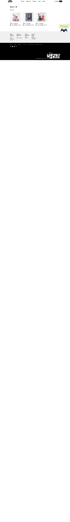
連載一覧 (26, 36)
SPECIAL (22, 1)
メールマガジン (24, 44)
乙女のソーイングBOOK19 (26, 23)
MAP (17, 36)
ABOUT (44, 1)
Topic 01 (11, 36)
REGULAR (34, 1)
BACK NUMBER (12, 38)
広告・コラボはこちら (31, 44)
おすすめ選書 (33, 38)
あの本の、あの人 (34, 37)
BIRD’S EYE (28, 1)
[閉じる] (68, 24)
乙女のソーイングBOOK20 (14, 23)
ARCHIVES (11, 39)
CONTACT (19, 44)
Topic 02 (11, 37)
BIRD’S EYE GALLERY (19, 37)
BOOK (39, 1)
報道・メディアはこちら (39, 44)
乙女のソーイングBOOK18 (39, 23)
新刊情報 (33, 36)
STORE (15, 44)
